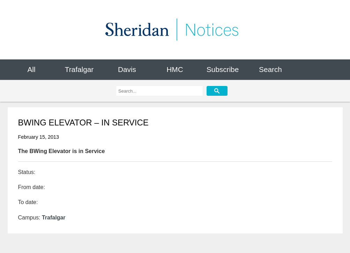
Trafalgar (79, 69)
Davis (127, 69)
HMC (174, 69)
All (31, 69)
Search (270, 69)
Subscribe (223, 69)
